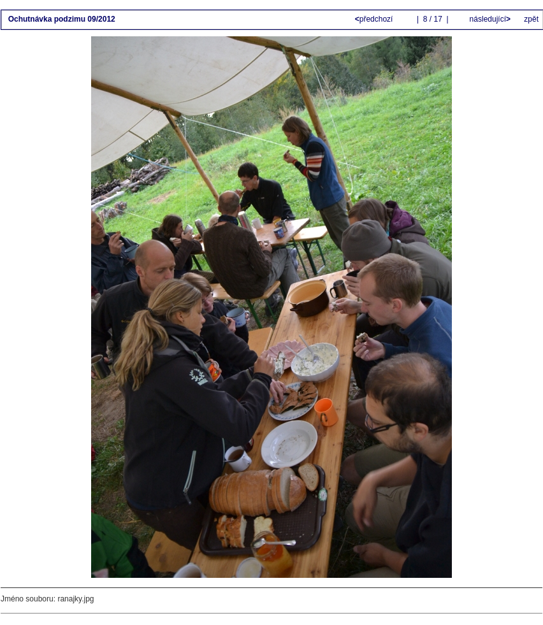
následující (488, 19)
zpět (531, 19)
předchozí (375, 19)
